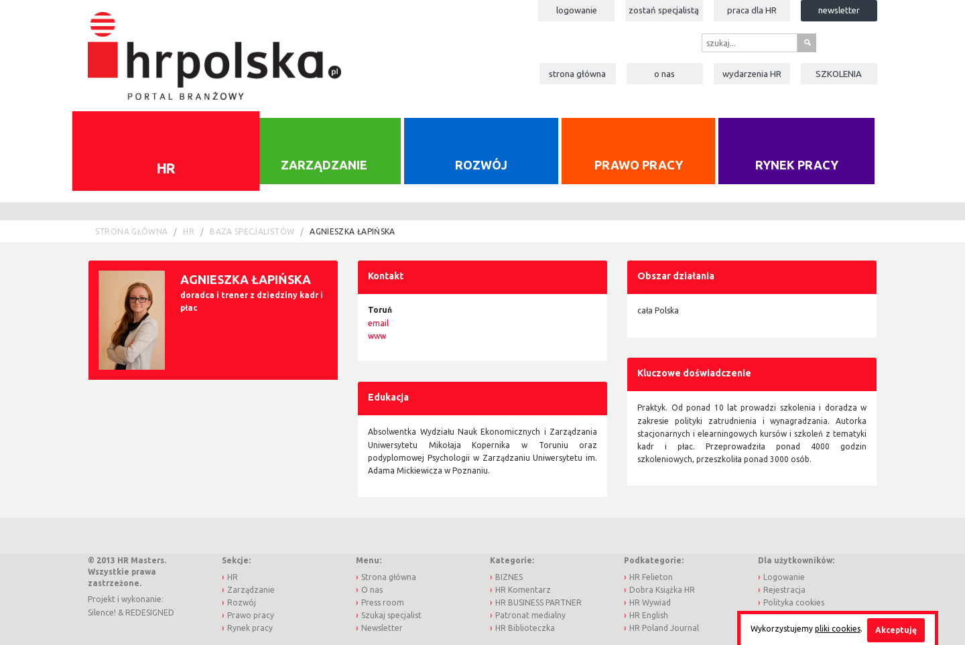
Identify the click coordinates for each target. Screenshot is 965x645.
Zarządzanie (324, 164)
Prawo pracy (638, 164)
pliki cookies (837, 628)
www (377, 336)
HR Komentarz (523, 589)
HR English (648, 615)
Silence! (102, 612)
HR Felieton (651, 577)
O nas (664, 73)
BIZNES (509, 577)
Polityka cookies (793, 602)
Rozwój (481, 164)
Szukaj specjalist (391, 615)
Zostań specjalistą (664, 10)
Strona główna (577, 73)
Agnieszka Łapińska (352, 231)
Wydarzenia (751, 73)
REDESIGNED (149, 612)
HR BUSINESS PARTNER (538, 602)
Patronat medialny (530, 615)
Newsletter (839, 10)
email (378, 323)
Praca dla (752, 10)
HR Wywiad (650, 602)
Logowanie (576, 10)
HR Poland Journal (664, 628)
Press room (382, 602)
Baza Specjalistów (252, 231)
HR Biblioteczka (525, 628)
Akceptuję (896, 630)
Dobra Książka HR (662, 589)
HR (166, 167)
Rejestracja (784, 589)
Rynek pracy (796, 164)
